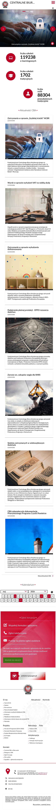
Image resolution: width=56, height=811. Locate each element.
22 (20, 599)
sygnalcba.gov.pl (42, 772)
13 (41, 595)
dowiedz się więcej (12, 660)
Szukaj (52, 592)
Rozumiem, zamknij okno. (42, 804)
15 (48, 595)
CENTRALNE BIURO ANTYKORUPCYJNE (19, 2)
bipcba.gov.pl (43, 774)
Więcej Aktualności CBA (44, 576)
